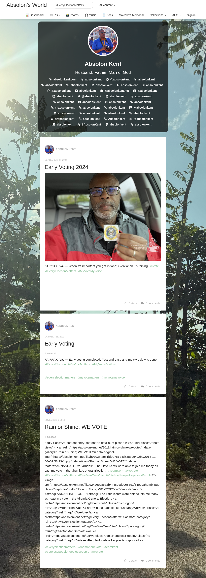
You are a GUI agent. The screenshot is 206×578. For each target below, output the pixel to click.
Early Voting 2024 (66, 167)
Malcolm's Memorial (131, 15)
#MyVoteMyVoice (90, 271)
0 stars (130, 303)
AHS (176, 15)
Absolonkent (116, 118)
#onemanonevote (90, 547)
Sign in (191, 15)
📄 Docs (107, 15)
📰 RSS (54, 15)
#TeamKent (115, 470)
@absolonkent (120, 79)
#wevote (97, 551)
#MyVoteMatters (79, 364)
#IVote (154, 266)
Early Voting (59, 343)
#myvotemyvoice (113, 377)
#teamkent (111, 547)
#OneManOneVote (91, 475)
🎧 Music (90, 15)
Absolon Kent (103, 64)
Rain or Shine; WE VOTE (76, 427)
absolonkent (93, 79)
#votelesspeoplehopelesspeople (67, 551)
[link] (103, 286)
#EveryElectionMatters (60, 271)
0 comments (150, 303)
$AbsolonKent (91, 124)
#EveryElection (55, 364)
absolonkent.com (64, 79)
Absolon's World (26, 5)
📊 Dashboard (34, 15)
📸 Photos (72, 15)
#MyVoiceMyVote (104, 364)
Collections (158, 15)
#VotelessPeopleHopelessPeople (129, 475)
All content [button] (107, 5)
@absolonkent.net (117, 90)
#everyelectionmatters (60, 377)
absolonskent (91, 102)
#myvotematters (89, 377)
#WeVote (131, 470)
